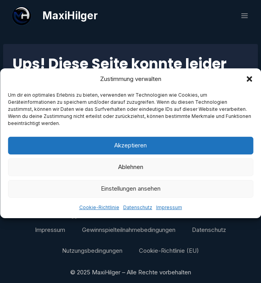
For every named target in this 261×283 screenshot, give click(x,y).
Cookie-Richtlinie (99, 212)
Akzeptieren (130, 150)
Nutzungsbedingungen (92, 250)
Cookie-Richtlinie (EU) (169, 250)
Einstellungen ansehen (131, 193)
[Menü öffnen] (244, 15)
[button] (249, 83)
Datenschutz (137, 212)
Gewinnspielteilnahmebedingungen (128, 229)
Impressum (169, 212)
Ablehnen (130, 171)
